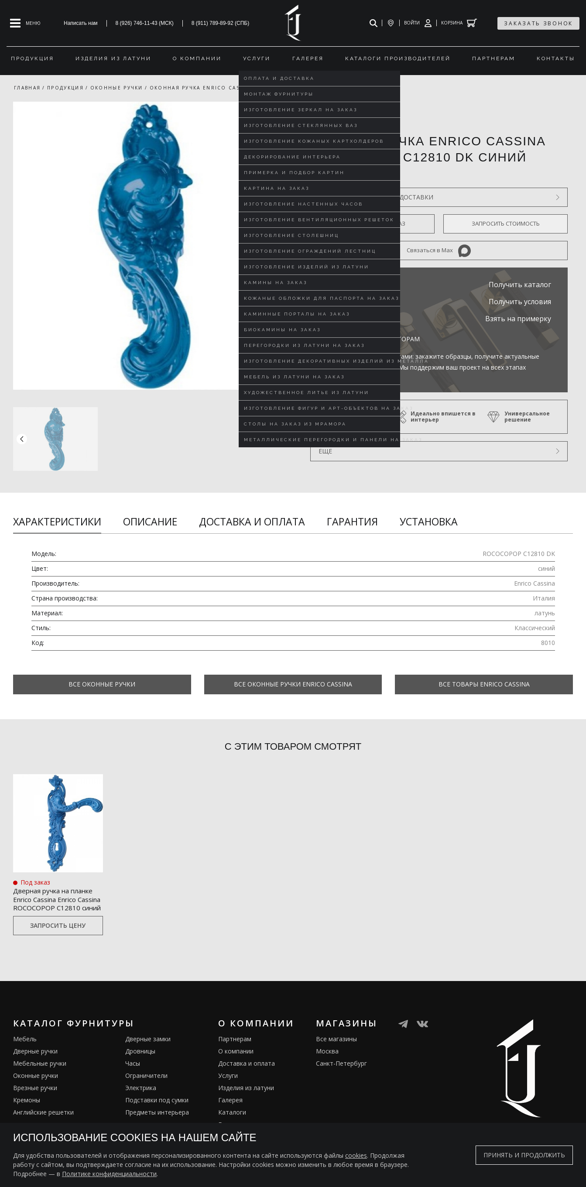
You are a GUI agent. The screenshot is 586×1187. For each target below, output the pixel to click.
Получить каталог (520, 284)
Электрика (140, 1109)
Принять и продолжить (524, 1155)
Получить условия (520, 301)
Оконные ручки (35, 1097)
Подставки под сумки (156, 1122)
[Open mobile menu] (25, 23)
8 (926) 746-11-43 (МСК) (145, 23)
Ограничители (146, 1097)
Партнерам (234, 1061)
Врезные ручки (35, 1109)
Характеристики (57, 521)
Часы (132, 1085)
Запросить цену (58, 947)
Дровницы (140, 1073)
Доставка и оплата (252, 521)
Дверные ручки (35, 1073)
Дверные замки (148, 1061)
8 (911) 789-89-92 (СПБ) (221, 23)
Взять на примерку (518, 318)
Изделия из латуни (246, 1109)
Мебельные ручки (39, 1085)
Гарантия (352, 521)
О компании (236, 1073)
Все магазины (336, 1061)
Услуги (228, 1097)
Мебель (25, 1061)
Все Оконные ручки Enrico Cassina (293, 684)
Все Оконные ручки (102, 684)
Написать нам (81, 23)
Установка (429, 521)
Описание (150, 521)
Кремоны (26, 1122)
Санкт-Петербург (341, 1085)
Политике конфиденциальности (109, 1174)
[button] (275, 438)
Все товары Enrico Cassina (484, 684)
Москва (327, 1073)
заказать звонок (538, 23)
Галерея (230, 1122)
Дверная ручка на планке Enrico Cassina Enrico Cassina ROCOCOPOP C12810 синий (55, 909)
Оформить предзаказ (372, 223)
